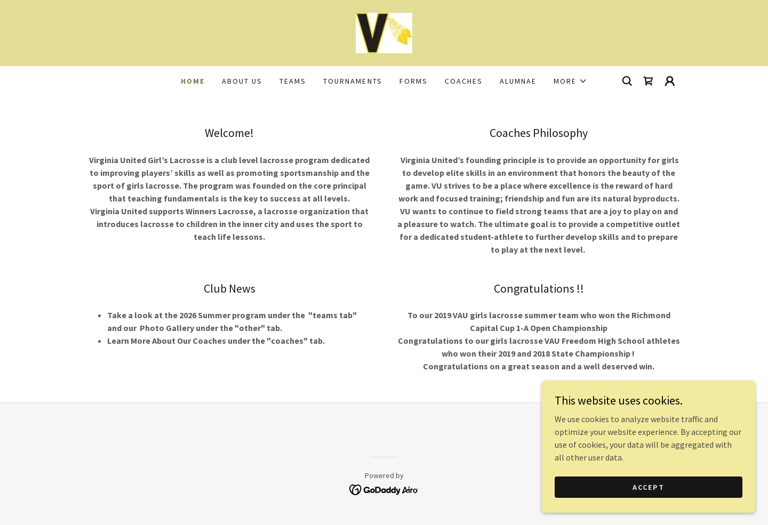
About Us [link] (242, 81)
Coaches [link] (464, 81)
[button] (570, 81)
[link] (384, 32)
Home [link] (193, 81)
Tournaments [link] (352, 81)
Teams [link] (292, 81)
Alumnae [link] (518, 81)
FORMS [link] (413, 81)
